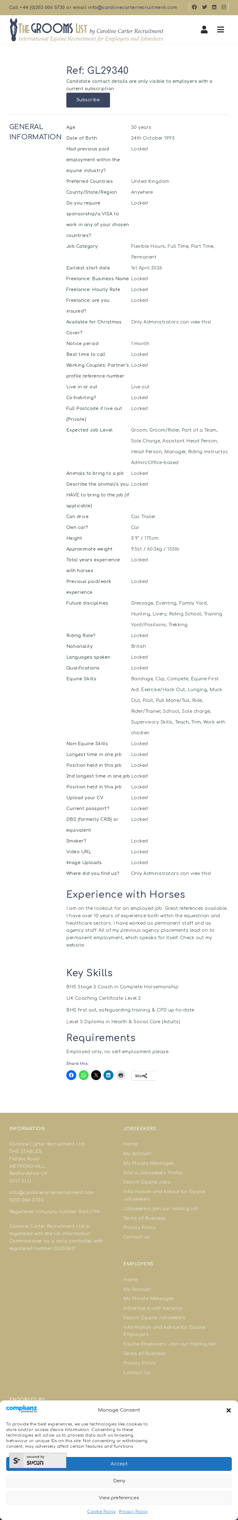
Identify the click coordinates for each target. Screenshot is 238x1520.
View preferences (119, 1498)
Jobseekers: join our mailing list (160, 1208)
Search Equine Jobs (146, 1182)
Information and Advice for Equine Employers (164, 1331)
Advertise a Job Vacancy (153, 1308)
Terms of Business (144, 1218)
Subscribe (88, 100)
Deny (119, 1481)
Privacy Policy (133, 1511)
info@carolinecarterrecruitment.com (132, 7)
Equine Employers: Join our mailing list (169, 1344)
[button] (229, 1410)
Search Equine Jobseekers (154, 1317)
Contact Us (137, 1372)
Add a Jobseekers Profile (152, 1173)
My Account (137, 1153)
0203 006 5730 (26, 1200)
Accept (119, 1464)
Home (130, 1144)
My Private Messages (148, 1163)
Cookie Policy (101, 1511)
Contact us (136, 1237)
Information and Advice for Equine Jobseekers (164, 1195)
